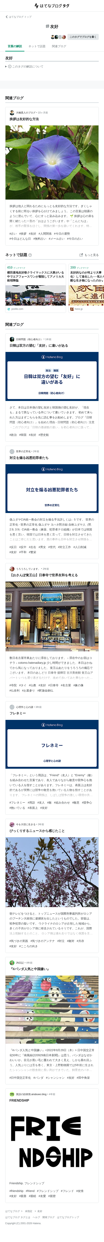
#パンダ (38, 1077)
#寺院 (13, 685)
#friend (30, 1191)
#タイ (22, 685)
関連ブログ (59, 46)
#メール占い (57, 238)
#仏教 (32, 685)
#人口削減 (79, 547)
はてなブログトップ (68, 1217)
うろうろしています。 (28, 569)
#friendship (17, 1191)
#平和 (22, 552)
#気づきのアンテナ (42, 941)
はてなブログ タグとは (17, 1217)
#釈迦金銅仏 (45, 690)
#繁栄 (32, 552)
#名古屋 (66, 685)
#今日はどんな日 (20, 238)
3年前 (39, 707)
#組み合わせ (62, 802)
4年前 (29, 962)
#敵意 (76, 802)
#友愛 (42, 1196)
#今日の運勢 (62, 233)
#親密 (52, 1196)
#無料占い (39, 238)
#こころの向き (28, 946)
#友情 (80, 1191)
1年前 (48, 339)
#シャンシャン (55, 1077)
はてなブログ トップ (18, 16)
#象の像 (78, 685)
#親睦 (32, 1196)
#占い (13, 233)
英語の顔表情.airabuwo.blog (31, 1094)
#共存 (80, 941)
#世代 (52, 547)
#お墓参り (28, 690)
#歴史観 (44, 434)
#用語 (31, 802)
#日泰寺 (53, 685)
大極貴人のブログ (26, 112)
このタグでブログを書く (83, 36)
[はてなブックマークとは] (30, 255)
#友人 (41, 802)
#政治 (13, 434)
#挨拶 (22, 233)
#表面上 (33, 807)
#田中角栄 (83, 1077)
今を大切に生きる (26, 824)
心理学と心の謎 (24, 707)
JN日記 (20, 962)
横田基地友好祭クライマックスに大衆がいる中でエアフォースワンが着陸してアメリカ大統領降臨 (35, 276)
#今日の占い (75, 238)
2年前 (36, 451)
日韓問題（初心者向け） (29, 339)
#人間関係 (45, 233)
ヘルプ (36, 1217)
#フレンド (67, 1191)
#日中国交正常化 (20, 1077)
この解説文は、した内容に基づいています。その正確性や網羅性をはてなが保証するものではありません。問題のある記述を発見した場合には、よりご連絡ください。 (24, 67)
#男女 (42, 547)
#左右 (32, 547)
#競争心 (87, 802)
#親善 (22, 1196)
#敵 (49, 802)
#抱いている (17, 807)
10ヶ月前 (43, 112)
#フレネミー (17, 802)
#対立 (61, 941)
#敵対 (70, 941)
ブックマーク (16, 267)
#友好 (32, 233)
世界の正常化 (23, 451)
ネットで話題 (37, 46)
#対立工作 (64, 547)
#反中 (22, 547)
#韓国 (22, 434)
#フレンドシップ (47, 1191)
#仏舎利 (15, 690)
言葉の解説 (15, 46)
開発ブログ (48, 1217)
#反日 (13, 547)
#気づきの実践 (19, 941)
